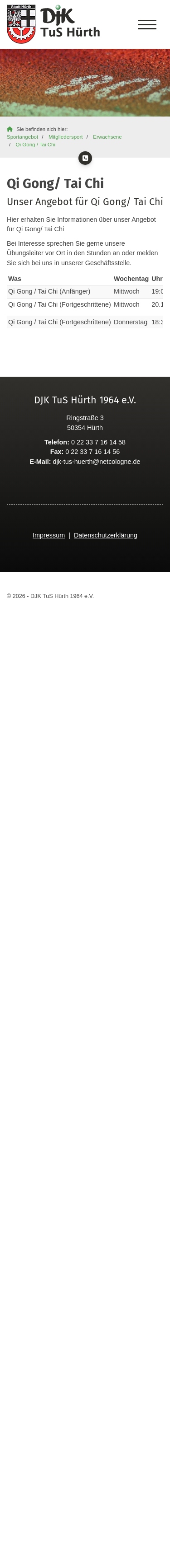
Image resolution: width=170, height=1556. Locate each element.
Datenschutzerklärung (105, 535)
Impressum (49, 535)
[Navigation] (147, 24)
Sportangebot (22, 137)
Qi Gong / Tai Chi (35, 144)
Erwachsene (107, 137)
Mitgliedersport (66, 137)
